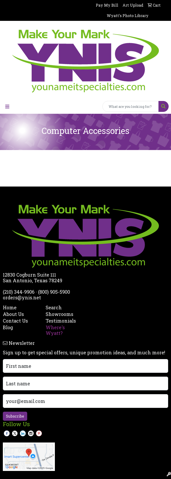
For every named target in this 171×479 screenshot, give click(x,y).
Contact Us (15, 321)
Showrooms (59, 314)
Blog (8, 327)
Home (10, 307)
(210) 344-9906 (19, 292)
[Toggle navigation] (7, 106)
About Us (13, 314)
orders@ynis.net (22, 297)
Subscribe (15, 416)
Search (54, 307)
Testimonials (61, 321)
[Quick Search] (130, 106)
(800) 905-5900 (54, 292)
